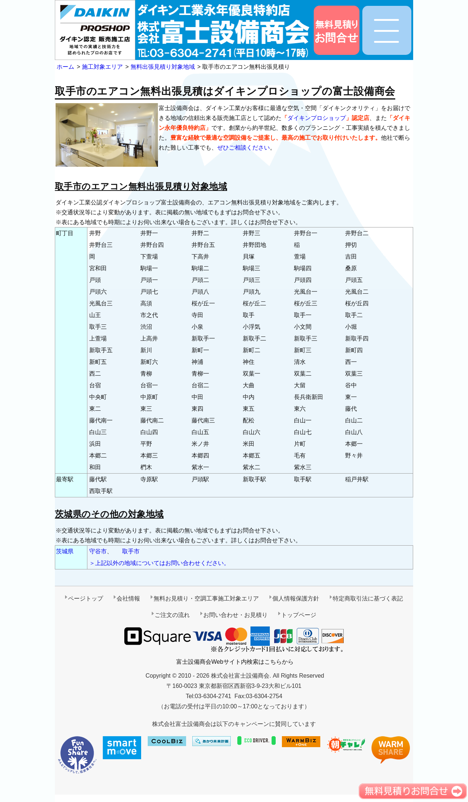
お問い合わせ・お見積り (235, 615)
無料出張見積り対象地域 (163, 67)
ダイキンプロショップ (316, 118)
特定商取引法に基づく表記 (368, 598)
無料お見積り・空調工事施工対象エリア (206, 598)
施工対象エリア (102, 67)
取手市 (131, 551)
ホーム (65, 67)
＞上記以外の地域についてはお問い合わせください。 (159, 563)
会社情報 (128, 598)
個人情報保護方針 (295, 598)
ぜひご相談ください (243, 147)
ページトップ (85, 598)
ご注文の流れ (172, 615)
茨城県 (64, 551)
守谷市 (98, 551)
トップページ (298, 615)
